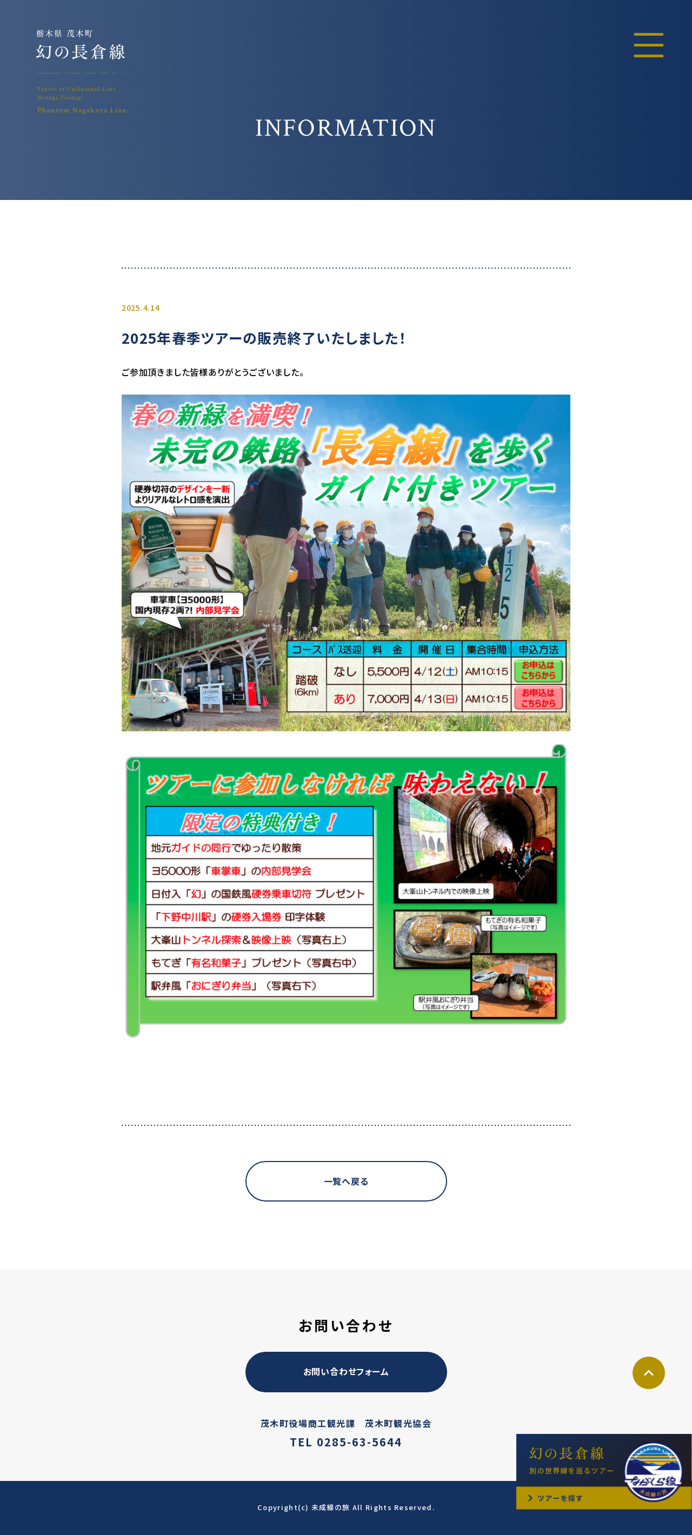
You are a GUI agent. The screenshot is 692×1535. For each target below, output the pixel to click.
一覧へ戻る (346, 1180)
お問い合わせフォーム (346, 1371)
